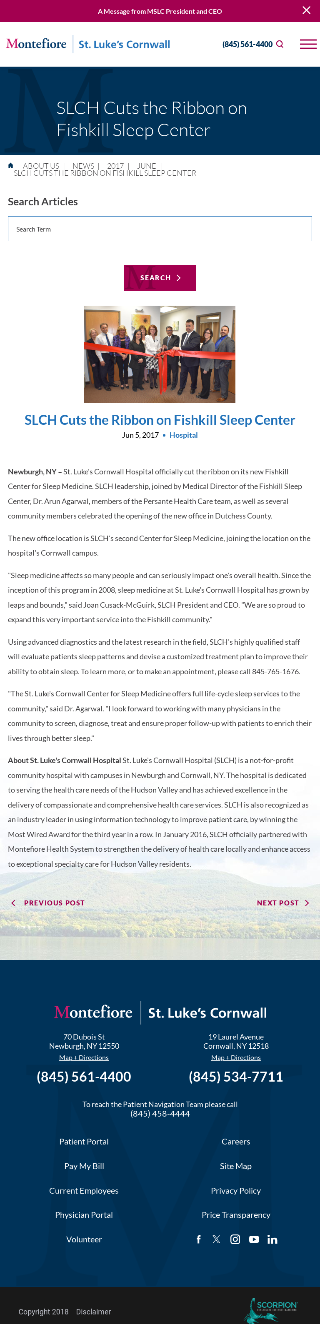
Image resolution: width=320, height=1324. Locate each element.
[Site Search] (279, 44)
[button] (308, 44)
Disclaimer (93, 1312)
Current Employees (84, 1190)
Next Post (278, 903)
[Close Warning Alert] (306, 11)
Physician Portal (84, 1214)
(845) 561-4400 (239, 44)
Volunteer (84, 1239)
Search (155, 278)
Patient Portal (84, 1141)
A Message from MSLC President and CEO (160, 11)
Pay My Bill (84, 1166)
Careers (236, 1141)
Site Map (236, 1166)
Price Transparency (236, 1214)
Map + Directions (84, 1057)
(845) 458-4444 (160, 1113)
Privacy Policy (236, 1190)
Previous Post (54, 903)
